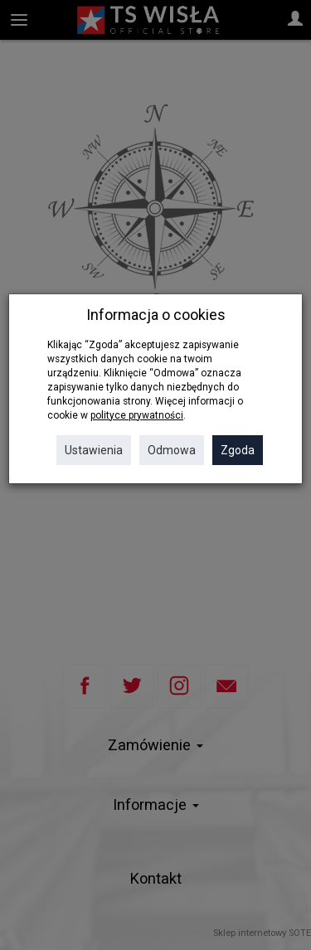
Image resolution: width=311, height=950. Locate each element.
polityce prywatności (136, 415)
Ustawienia (94, 450)
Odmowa (172, 450)
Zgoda (238, 450)
